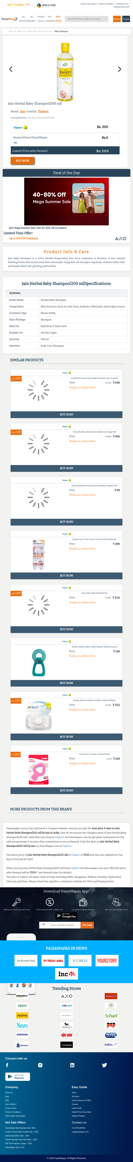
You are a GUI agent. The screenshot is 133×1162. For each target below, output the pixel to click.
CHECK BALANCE (89, 4)
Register (117, 19)
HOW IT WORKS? (106, 4)
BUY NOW (22, 160)
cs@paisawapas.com (80, 1132)
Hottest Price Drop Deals (81, 1112)
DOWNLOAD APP (121, 7)
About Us (9, 1093)
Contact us (79, 1122)
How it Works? (11, 1104)
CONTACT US (122, 4)
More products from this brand (41, 809)
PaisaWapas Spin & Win (14, 1147)
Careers (75, 1104)
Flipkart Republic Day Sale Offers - (21, 1140)
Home (74, 1093)
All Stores (75, 1096)
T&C (15, 143)
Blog (7, 1096)
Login (126, 19)
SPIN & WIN (46, 5)
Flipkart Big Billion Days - (17, 1136)
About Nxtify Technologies (15, 1116)
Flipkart (43, 111)
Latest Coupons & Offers (81, 1100)
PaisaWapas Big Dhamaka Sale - (20, 1128)
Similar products (26, 360)
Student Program (78, 1116)
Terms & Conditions (13, 1112)
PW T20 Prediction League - (18, 1144)
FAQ (7, 1100)
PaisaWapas (60, 1158)
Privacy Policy (10, 1108)
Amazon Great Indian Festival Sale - (21, 1132)
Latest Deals (77, 1108)
